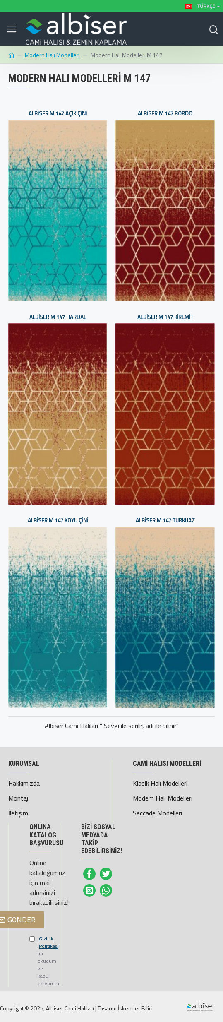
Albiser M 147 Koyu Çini (58, 520)
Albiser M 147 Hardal (57, 317)
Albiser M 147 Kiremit (165, 317)
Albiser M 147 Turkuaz (165, 520)
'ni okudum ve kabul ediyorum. (34, 961)
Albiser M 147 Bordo (165, 113)
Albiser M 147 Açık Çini (58, 113)
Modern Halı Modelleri (52, 54)
